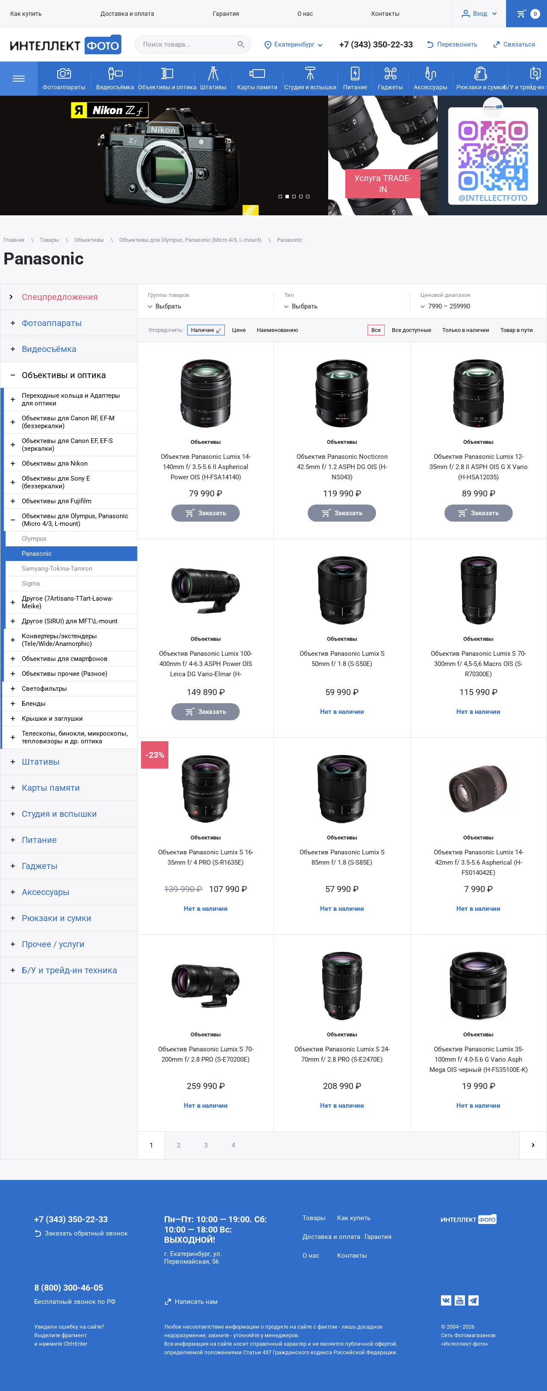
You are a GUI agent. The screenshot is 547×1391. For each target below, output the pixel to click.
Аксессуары (430, 78)
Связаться (519, 44)
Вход (480, 14)
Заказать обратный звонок (86, 1233)
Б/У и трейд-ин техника (69, 970)
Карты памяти (257, 78)
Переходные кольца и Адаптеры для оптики (71, 399)
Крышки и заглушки (52, 718)
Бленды (34, 703)
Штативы (213, 78)
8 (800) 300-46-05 (68, 1287)
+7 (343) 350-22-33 (376, 44)
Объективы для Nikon (55, 463)
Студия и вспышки (310, 78)
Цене (239, 330)
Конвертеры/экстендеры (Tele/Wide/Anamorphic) (59, 640)
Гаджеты (390, 78)
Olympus (34, 539)
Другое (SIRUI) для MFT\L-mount (70, 621)
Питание (355, 78)
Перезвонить (457, 44)
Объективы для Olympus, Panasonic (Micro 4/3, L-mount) (75, 520)
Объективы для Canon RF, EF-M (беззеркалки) (68, 422)
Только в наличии (465, 330)
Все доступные (411, 330)
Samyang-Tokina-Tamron (57, 568)
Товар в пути (516, 330)
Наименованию (277, 330)
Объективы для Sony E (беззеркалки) (56, 482)
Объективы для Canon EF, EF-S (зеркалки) (67, 444)
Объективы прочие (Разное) (64, 674)
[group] (164, 155)
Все (376, 330)
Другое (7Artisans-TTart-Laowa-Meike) (67, 602)
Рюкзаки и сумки (480, 78)
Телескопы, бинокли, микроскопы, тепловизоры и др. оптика (75, 737)
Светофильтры (44, 689)
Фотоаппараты (64, 78)
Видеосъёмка (115, 78)
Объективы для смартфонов (65, 659)
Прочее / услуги (53, 944)
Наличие (202, 330)
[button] (280, 196)
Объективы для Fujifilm (56, 501)
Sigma (31, 583)
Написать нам (196, 1302)
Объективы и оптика (167, 78)
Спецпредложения (60, 297)
